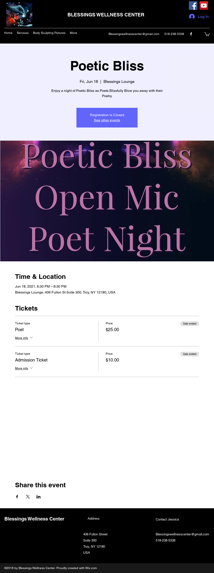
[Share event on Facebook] (17, 496)
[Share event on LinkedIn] (38, 496)
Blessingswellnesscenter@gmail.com (134, 34)
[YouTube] (204, 5)
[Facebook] (193, 5)
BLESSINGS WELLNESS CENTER (105, 14)
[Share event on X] (28, 496)
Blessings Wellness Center (34, 519)
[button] (207, 34)
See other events (107, 120)
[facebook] (191, 34)
